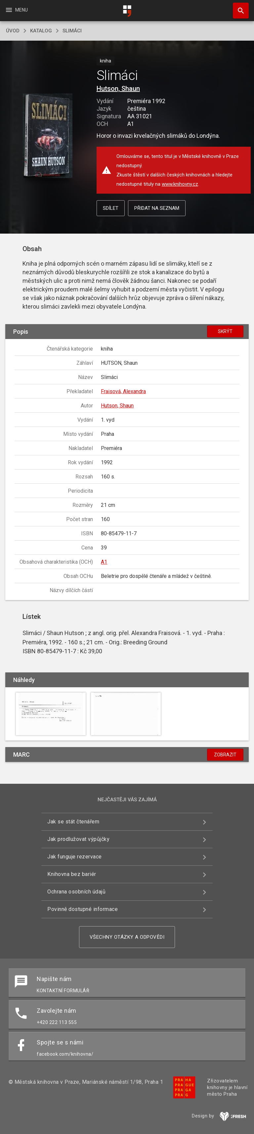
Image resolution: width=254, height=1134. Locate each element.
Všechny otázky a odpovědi (127, 937)
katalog (41, 31)
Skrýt (225, 331)
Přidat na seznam (156, 208)
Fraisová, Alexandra (123, 391)
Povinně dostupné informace (82, 909)
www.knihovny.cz (180, 184)
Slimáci (72, 31)
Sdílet (110, 208)
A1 (104, 562)
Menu (16, 10)
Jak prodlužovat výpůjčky (78, 839)
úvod (13, 31)
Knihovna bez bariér (71, 874)
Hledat (238, 7)
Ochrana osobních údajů (76, 891)
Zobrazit (225, 754)
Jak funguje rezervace (74, 856)
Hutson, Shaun (118, 89)
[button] (47, 136)
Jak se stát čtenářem (73, 821)
